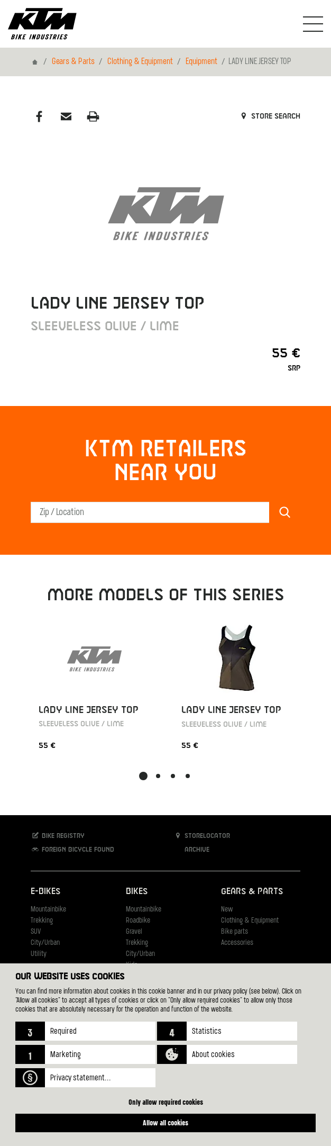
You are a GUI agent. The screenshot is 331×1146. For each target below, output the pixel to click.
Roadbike (138, 921)
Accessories (237, 943)
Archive (191, 849)
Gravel (134, 932)
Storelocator (201, 835)
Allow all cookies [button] (165, 1122)
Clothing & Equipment (140, 62)
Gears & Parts (73, 62)
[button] (85, 1031)
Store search (269, 116)
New (227, 910)
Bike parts (234, 932)
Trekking (42, 921)
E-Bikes (45, 891)
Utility (39, 954)
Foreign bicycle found (72, 849)
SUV (36, 932)
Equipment (201, 62)
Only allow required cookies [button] (165, 1102)
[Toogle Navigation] (313, 24)
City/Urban (45, 943)
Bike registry (58, 835)
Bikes (137, 891)
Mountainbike (48, 910)
